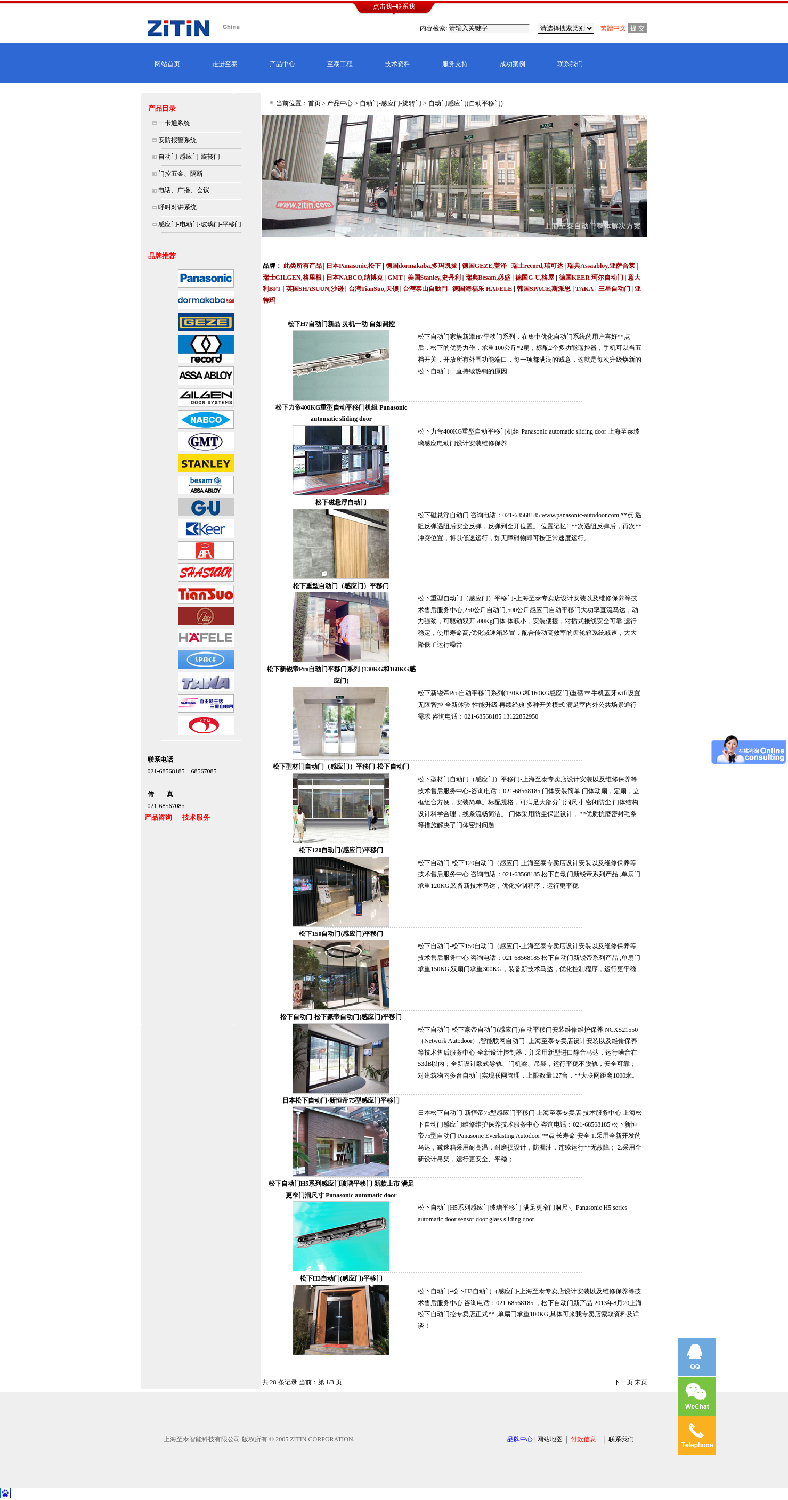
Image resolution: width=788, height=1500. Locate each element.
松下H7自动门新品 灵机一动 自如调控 (341, 324)
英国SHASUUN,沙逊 (315, 288)
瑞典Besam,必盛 (488, 277)
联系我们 (570, 64)
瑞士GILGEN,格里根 (292, 277)
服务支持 (455, 64)
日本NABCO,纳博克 (354, 277)
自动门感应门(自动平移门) (465, 103)
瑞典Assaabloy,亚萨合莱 (601, 266)
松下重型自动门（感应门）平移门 (341, 586)
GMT (395, 277)
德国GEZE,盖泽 (484, 266)
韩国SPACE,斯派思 (544, 288)
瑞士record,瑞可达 (537, 266)
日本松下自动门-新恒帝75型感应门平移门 (341, 1100)
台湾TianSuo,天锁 (373, 288)
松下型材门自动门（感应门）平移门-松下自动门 (341, 766)
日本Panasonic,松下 (353, 266)
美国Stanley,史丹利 (434, 277)
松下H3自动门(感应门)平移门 (341, 1278)
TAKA (584, 288)
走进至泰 (225, 64)
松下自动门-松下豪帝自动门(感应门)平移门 (341, 1017)
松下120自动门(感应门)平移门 (341, 850)
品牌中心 (520, 1439)
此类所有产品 (302, 266)
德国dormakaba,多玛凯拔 (421, 266)
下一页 (623, 1382)
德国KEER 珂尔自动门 (591, 277)
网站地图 (550, 1439)
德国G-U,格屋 (534, 277)
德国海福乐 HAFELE (482, 288)
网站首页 (167, 64)
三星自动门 (614, 288)
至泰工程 (340, 64)
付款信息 (583, 1439)
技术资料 (397, 64)
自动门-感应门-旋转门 (390, 103)
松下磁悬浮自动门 (341, 502)
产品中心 (282, 64)
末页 (641, 1382)
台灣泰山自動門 (425, 288)
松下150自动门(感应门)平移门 (341, 934)
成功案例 (512, 64)
